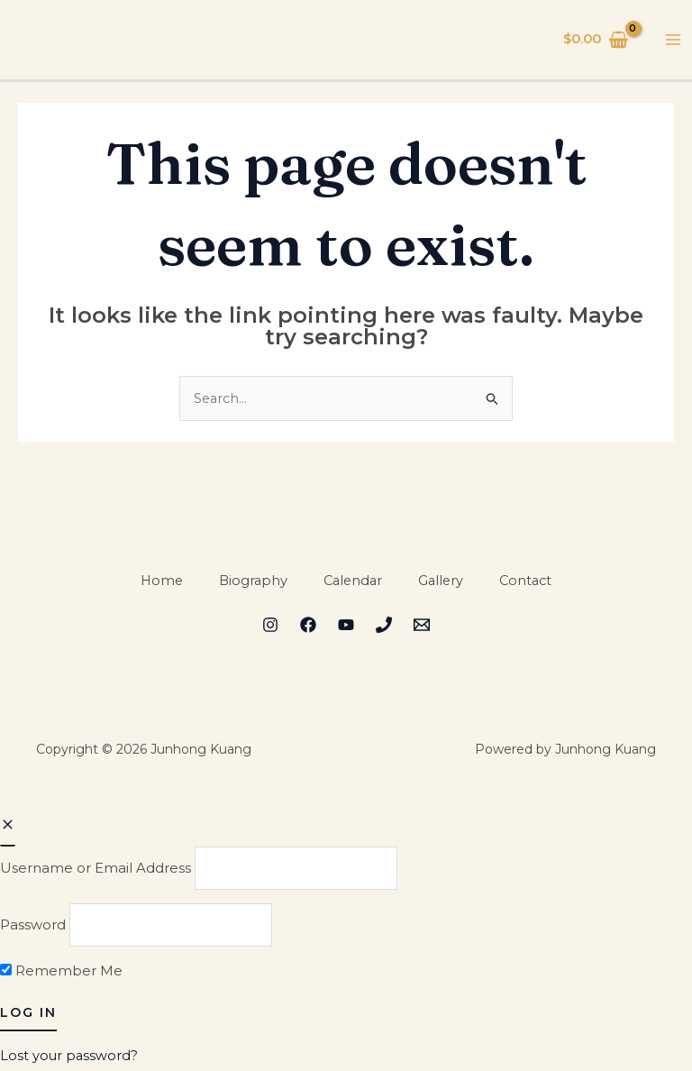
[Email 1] (422, 626)
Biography (250, 581)
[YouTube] (346, 626)
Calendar (353, 581)
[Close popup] (7, 827)
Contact (530, 581)
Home (157, 581)
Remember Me (61, 974)
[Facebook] (308, 626)
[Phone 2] (384, 626)
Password (33, 927)
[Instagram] (270, 626)
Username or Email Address (95, 868)
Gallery (443, 581)
